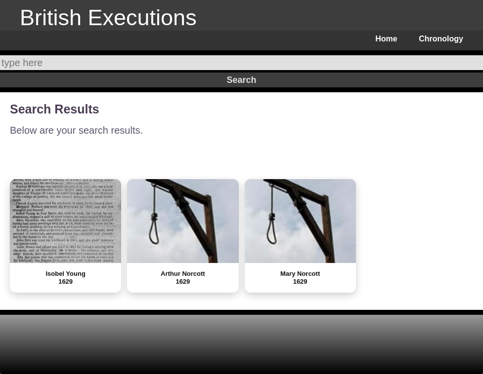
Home (386, 39)
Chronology (441, 39)
